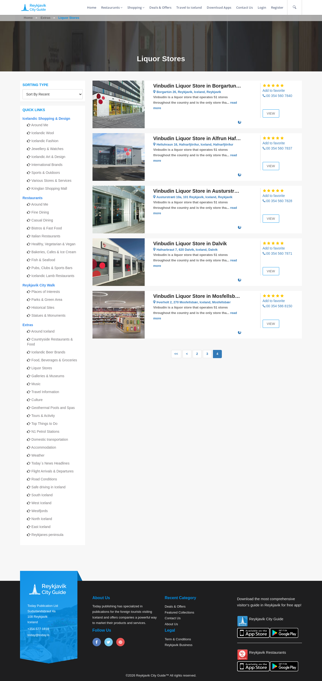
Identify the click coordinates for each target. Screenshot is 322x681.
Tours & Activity (43, 416)
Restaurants (111, 7)
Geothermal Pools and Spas (53, 408)
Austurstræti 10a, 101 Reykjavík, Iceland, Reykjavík (195, 197)
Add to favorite (274, 91)
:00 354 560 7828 (277, 201)
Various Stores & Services (51, 181)
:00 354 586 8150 (277, 306)
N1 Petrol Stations (45, 431)
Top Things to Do (44, 424)
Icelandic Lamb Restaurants (52, 276)
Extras (45, 18)
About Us (171, 624)
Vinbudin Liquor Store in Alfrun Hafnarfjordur (197, 138)
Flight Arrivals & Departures (52, 471)
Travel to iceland (189, 7)
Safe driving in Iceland (48, 487)
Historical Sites (42, 308)
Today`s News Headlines (50, 463)
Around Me (39, 125)
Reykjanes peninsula (47, 535)
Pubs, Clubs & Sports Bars (51, 268)
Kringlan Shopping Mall (49, 188)
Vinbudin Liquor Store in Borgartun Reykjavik (197, 86)
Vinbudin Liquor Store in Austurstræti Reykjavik (197, 191)
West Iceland (41, 503)
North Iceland (41, 519)
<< (176, 354)
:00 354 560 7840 (277, 96)
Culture (37, 400)
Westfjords (39, 511)
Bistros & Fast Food (46, 228)
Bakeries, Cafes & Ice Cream (53, 252)
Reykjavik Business (178, 645)
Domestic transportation (49, 439)
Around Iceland (42, 331)
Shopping (135, 7)
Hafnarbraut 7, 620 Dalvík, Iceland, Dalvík (188, 249)
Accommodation (43, 447)
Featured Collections (179, 612)
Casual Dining (42, 220)
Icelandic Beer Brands (48, 352)
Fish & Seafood (43, 260)
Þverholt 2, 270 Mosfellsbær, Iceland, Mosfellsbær (194, 302)
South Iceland (42, 495)
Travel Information (45, 392)
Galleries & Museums (47, 376)
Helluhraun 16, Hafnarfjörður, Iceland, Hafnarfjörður (196, 144)
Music (36, 384)
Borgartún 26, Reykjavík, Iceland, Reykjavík (190, 92)
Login (262, 7)
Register (277, 7)
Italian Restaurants (45, 236)
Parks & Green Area (46, 300)
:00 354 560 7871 (277, 253)
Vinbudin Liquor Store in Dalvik (190, 243)
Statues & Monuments (48, 315)
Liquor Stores (41, 368)
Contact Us (244, 7)
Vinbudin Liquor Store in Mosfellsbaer (197, 296)
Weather (38, 455)
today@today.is (38, 635)
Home (91, 7)
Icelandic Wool (42, 133)
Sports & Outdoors (45, 173)
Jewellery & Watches (47, 149)
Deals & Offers (160, 7)
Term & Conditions (178, 639)
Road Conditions (44, 479)
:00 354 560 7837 (277, 148)
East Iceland (40, 527)
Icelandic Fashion (44, 141)
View (271, 113)
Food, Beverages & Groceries (54, 360)
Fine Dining (40, 212)
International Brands (46, 165)
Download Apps (219, 7)
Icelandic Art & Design (48, 157)
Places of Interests (45, 292)
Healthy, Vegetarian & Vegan (53, 244)
